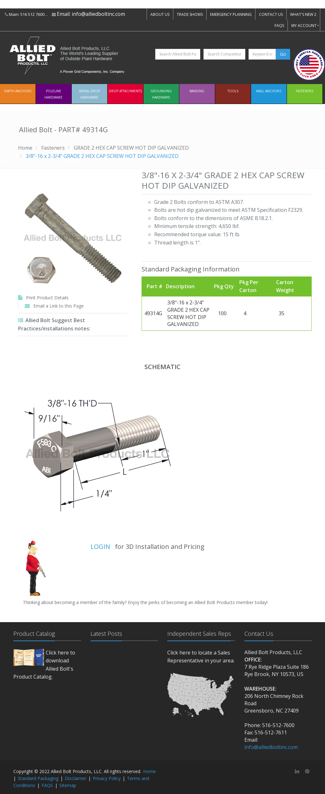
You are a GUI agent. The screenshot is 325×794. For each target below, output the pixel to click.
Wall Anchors (268, 91)
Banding (196, 91)
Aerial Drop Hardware (89, 94)
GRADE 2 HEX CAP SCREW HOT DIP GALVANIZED (131, 147)
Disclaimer (75, 778)
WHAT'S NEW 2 (303, 14)
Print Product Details (47, 298)
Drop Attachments (125, 91)
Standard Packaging (38, 778)
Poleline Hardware (53, 94)
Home (25, 147)
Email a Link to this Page (58, 306)
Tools (233, 91)
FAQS (279, 25)
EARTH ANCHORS (17, 91)
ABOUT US (159, 14)
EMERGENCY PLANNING (231, 14)
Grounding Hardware (161, 94)
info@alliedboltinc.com (98, 13)
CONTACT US (271, 14)
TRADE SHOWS (190, 14)
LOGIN (100, 546)
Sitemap (67, 785)
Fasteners (304, 91)
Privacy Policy (107, 778)
